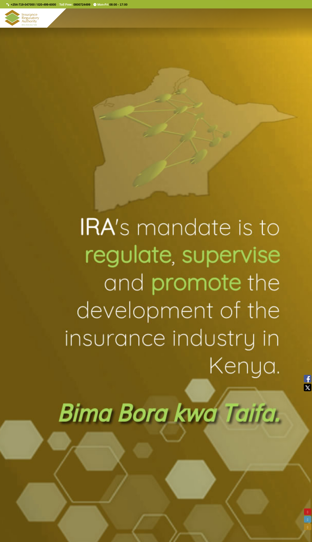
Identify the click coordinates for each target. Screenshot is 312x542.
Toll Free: (74, 4)
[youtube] (307, 511)
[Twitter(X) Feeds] (307, 387)
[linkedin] (307, 519)
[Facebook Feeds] (307, 378)
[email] (307, 527)
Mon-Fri (110, 4)
